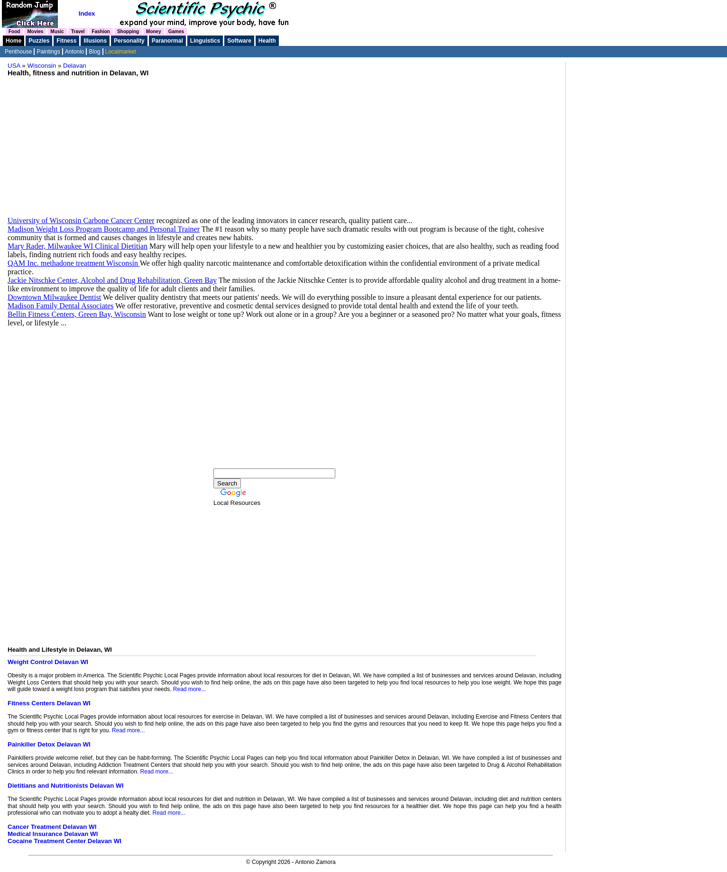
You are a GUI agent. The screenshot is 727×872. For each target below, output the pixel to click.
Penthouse (18, 51)
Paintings (48, 51)
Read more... (189, 689)
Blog (94, 51)
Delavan (74, 65)
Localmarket (120, 51)
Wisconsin (42, 65)
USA (14, 65)
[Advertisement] (284, 143)
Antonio (74, 51)
